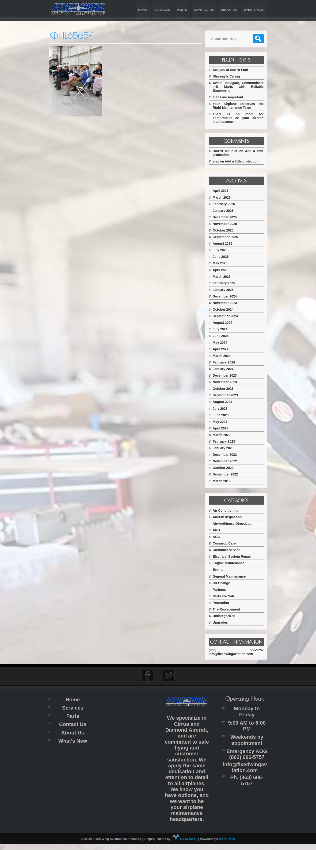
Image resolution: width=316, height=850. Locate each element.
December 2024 (228, 296)
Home (142, 10)
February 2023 (227, 441)
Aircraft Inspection (230, 517)
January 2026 (226, 210)
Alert (219, 530)
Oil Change (224, 583)
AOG (219, 537)
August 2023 (225, 402)
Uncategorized (227, 616)
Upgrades (223, 622)
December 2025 (228, 217)
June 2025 (224, 257)
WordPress (227, 844)
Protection (224, 603)
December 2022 (228, 454)
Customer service (229, 550)
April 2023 (223, 428)
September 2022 (228, 474)
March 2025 (224, 276)
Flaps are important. (231, 97)
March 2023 (224, 435)
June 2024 (224, 336)
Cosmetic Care (227, 543)
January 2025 (226, 290)
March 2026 (224, 197)
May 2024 (223, 342)
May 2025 (223, 263)
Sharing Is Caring (229, 76)
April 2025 (223, 270)
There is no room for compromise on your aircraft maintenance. (239, 118)
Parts (182, 10)
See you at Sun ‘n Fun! (233, 70)
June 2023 (224, 415)
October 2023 (226, 388)
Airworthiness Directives (235, 523)
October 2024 (226, 309)
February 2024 (227, 362)
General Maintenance (232, 576)
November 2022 (228, 461)
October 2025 (226, 230)
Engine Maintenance (231, 563)
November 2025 (228, 224)
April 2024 (223, 349)
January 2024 (226, 369)
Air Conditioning (228, 510)
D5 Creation (185, 844)
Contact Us (204, 10)
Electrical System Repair (235, 556)
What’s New (253, 10)
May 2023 (223, 422)
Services (162, 10)
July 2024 (223, 329)
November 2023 (228, 382)
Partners (222, 589)
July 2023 (223, 408)
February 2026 (227, 204)
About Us (229, 10)
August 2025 (225, 243)
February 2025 (227, 283)
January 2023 (226, 448)
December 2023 (228, 375)
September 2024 (228, 316)
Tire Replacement (229, 609)
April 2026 (223, 191)
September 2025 (228, 237)
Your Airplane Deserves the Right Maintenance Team (239, 105)
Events (221, 570)
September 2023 (228, 395)
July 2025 (223, 250)
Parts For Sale (227, 596)
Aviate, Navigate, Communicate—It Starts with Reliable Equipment (239, 86)
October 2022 (226, 468)
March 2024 (224, 356)
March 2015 (224, 481)
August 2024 (225, 323)
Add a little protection (245, 161)
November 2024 (228, 303)
